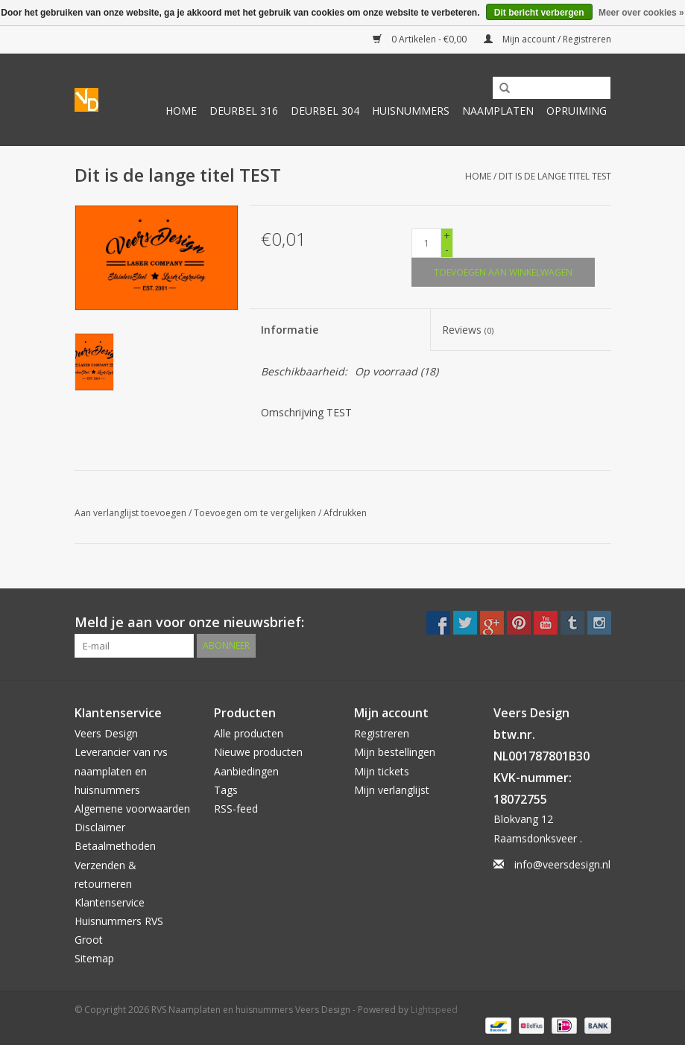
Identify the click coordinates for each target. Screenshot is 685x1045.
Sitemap (94, 958)
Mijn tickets (381, 771)
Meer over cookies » (641, 12)
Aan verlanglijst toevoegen (130, 512)
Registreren (381, 733)
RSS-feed (236, 808)
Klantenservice (110, 902)
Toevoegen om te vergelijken (256, 512)
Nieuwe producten (258, 752)
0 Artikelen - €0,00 (421, 39)
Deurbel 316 (243, 111)
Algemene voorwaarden (132, 808)
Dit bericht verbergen (539, 12)
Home (181, 111)
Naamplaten (498, 111)
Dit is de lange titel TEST (555, 176)
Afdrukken (345, 512)
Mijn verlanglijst (391, 790)
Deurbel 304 (325, 111)
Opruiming (576, 111)
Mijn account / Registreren (547, 39)
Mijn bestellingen (394, 752)
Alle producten (248, 733)
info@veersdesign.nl (562, 864)
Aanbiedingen (246, 771)
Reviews (467, 330)
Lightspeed (434, 1009)
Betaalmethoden (115, 846)
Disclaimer (100, 827)
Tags (226, 790)
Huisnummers (410, 111)
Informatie (289, 330)
